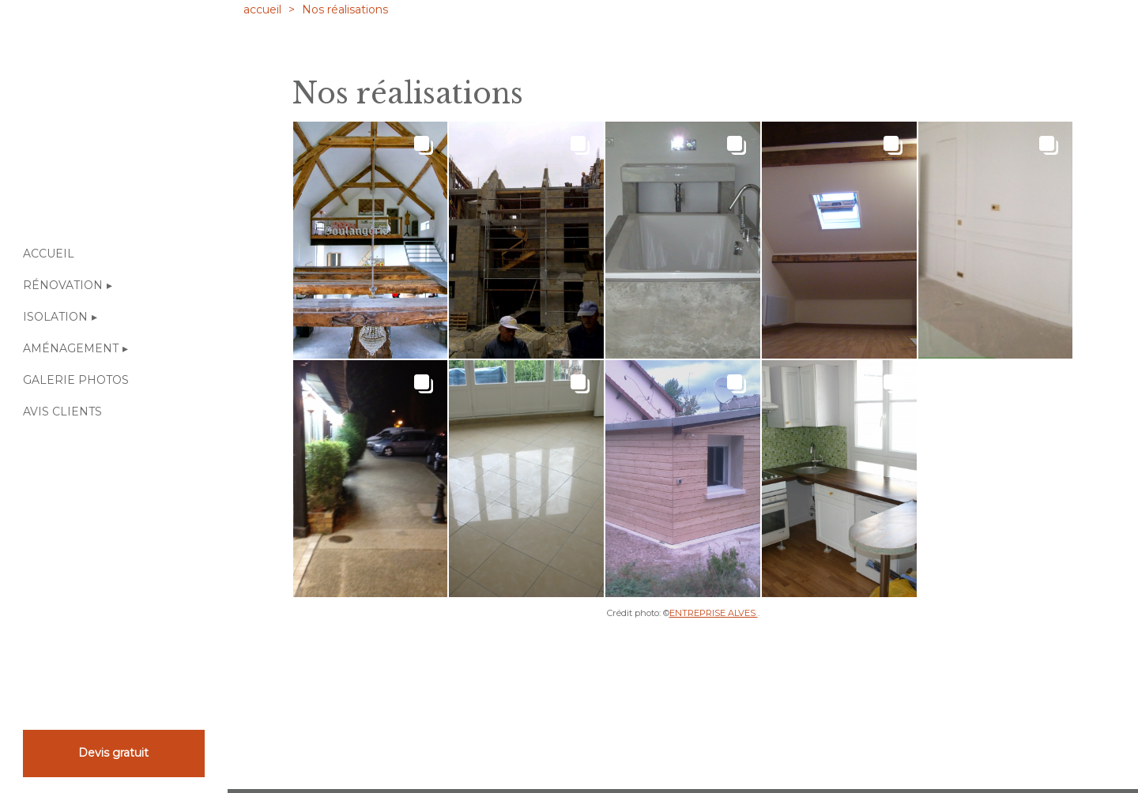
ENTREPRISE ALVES (713, 612)
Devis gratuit (113, 753)
